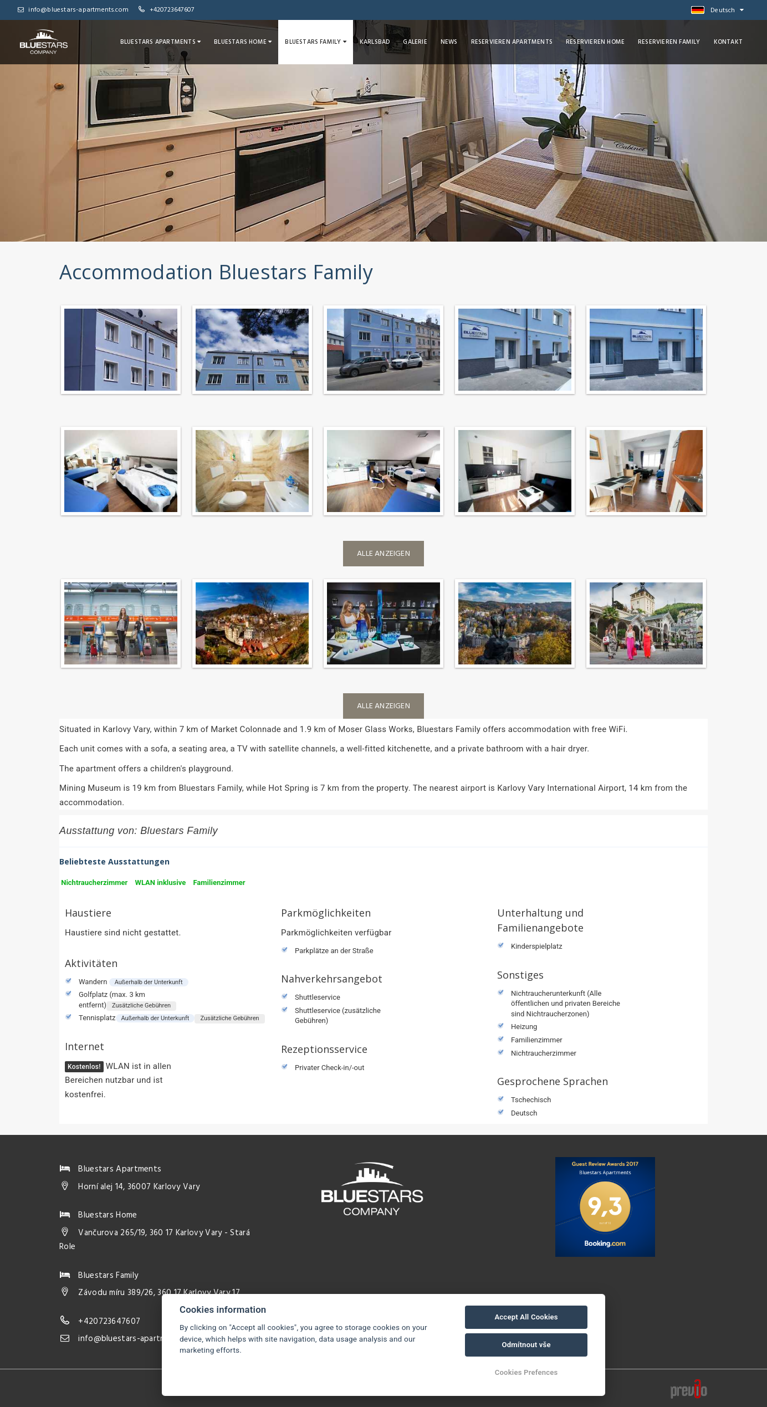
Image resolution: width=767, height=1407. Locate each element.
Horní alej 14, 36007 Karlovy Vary (139, 1187)
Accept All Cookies (526, 1317)
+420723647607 (172, 10)
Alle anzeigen (383, 554)
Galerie (415, 42)
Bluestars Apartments (160, 42)
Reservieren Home (595, 42)
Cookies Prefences (526, 1372)
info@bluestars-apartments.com (73, 10)
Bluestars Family (315, 42)
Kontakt (728, 42)
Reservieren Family (669, 42)
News (449, 42)
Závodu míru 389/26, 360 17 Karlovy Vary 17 (159, 1292)
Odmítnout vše (526, 1345)
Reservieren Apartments (512, 42)
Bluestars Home (243, 42)
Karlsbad (375, 42)
